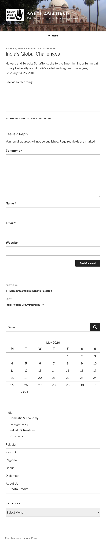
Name (11, 203)
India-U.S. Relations (23, 430)
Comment (14, 150)
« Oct (24, 392)
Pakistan (11, 444)
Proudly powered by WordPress (21, 538)
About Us (12, 483)
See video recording (19, 82)
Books (10, 468)
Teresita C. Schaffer (42, 48)
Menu (53, 35)
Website (12, 242)
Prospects (16, 436)
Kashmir (11, 452)
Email (11, 223)
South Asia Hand (48, 14)
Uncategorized (41, 119)
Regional (11, 460)
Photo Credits (19, 489)
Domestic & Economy (24, 418)
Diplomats (12, 475)
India (9, 412)
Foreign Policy (20, 119)
